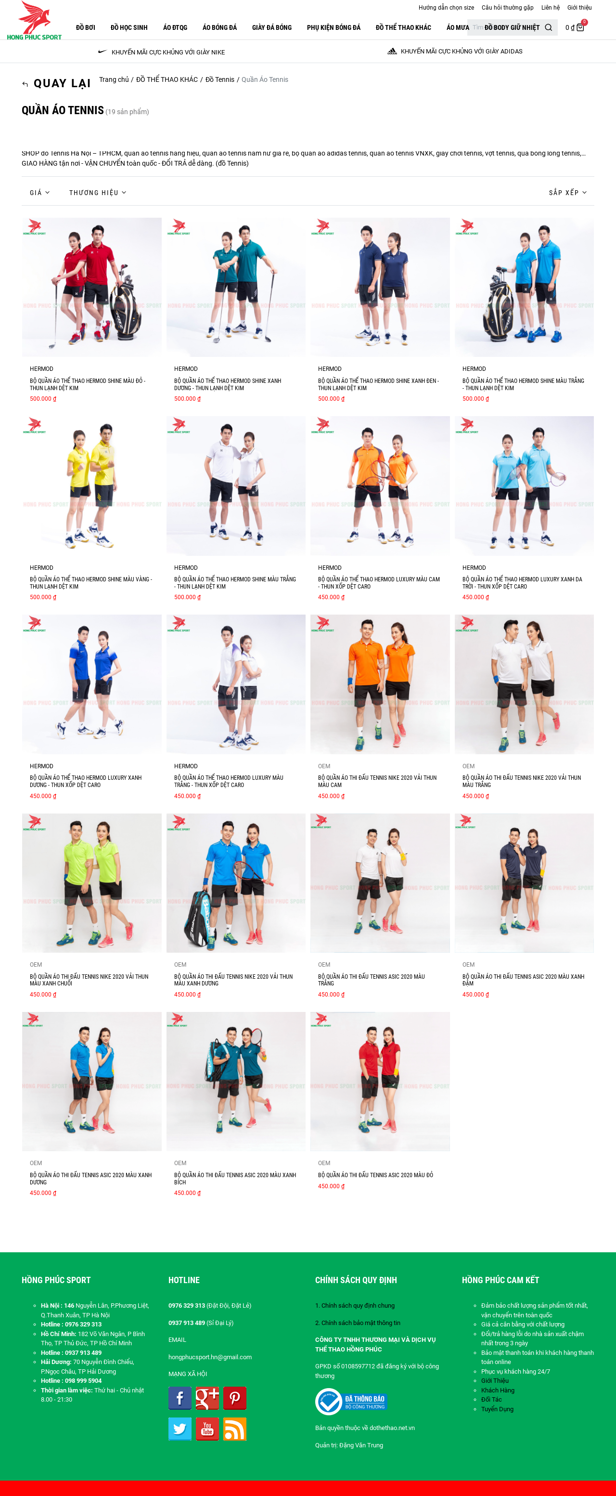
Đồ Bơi (85, 27)
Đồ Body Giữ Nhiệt (512, 27)
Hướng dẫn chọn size (446, 7)
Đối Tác (491, 1399)
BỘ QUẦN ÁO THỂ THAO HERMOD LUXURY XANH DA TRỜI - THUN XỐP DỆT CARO (522, 583)
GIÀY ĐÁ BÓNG (272, 27)
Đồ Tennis (219, 79)
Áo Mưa (458, 27)
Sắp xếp (564, 193)
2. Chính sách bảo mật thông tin (357, 1322)
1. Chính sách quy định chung (355, 1305)
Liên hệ (550, 7)
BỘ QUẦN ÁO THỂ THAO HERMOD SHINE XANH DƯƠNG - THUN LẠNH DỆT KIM (227, 385)
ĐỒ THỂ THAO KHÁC (403, 27)
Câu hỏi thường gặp (508, 7)
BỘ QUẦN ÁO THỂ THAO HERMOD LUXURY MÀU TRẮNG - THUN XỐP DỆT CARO (228, 781)
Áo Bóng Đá (220, 27)
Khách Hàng (497, 1390)
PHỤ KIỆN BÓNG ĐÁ (333, 27)
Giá (36, 193)
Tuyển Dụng (497, 1409)
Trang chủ (114, 79)
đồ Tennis (232, 163)
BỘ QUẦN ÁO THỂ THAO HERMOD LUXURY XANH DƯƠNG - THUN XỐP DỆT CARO (85, 781)
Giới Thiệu (495, 1380)
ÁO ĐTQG (175, 27)
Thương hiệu (94, 193)
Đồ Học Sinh (129, 27)
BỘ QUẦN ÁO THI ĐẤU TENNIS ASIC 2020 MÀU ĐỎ (375, 1175)
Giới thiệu (579, 7)
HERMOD (41, 369)
